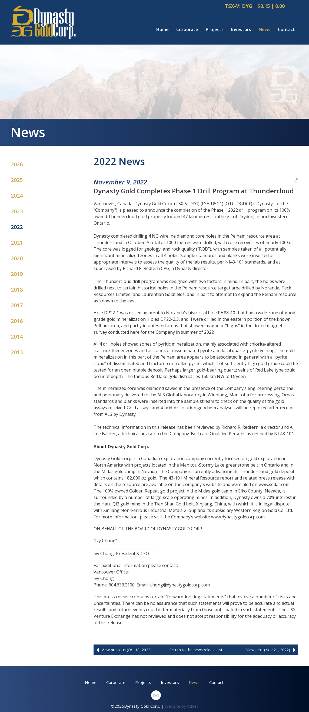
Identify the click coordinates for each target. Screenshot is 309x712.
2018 (17, 289)
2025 (17, 180)
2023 (17, 211)
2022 (17, 227)
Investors (241, 29)
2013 (17, 352)
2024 (17, 195)
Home (162, 29)
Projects (215, 29)
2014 (17, 336)
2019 (17, 274)
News (264, 29)
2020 (17, 258)
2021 (17, 242)
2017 (17, 305)
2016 (17, 321)
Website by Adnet (181, 706)
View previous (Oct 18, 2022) (123, 650)
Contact (286, 29)
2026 (17, 164)
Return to (195, 649)
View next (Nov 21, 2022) (272, 650)
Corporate (187, 29)
